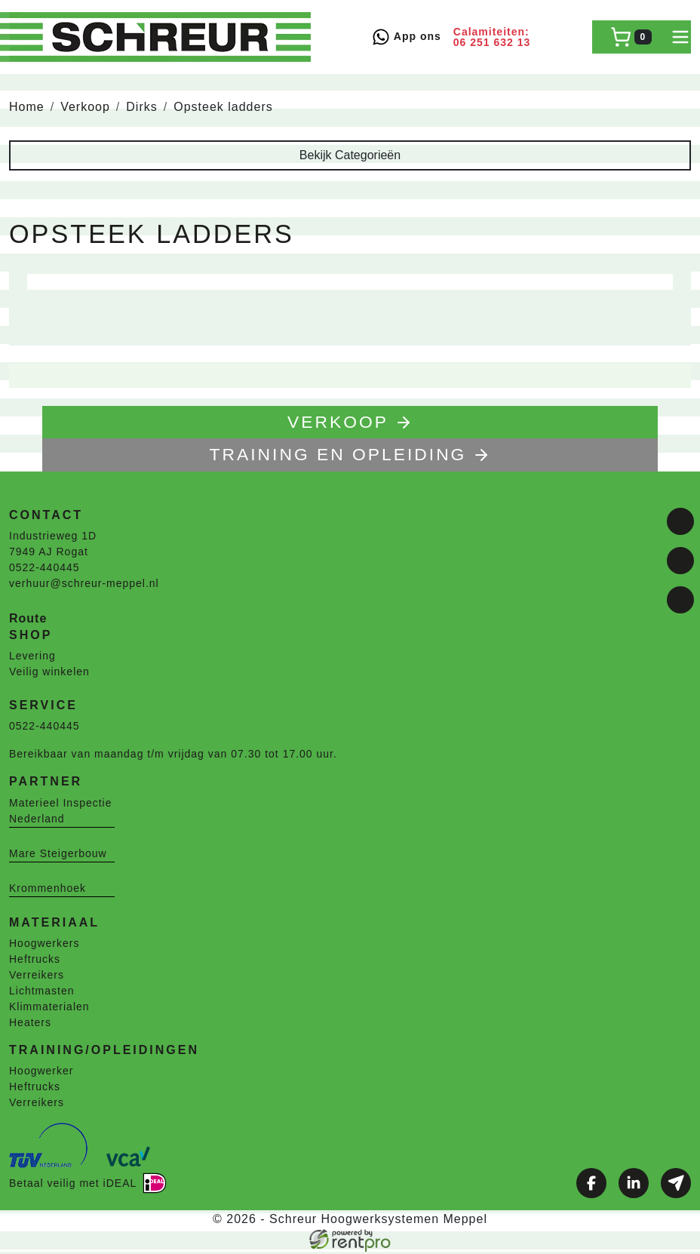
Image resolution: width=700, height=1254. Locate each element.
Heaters (30, 1025)
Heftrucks (34, 961)
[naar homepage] (160, 37)
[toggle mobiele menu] (680, 37)
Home (27, 106)
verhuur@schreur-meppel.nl (84, 585)
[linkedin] (680, 560)
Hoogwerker (41, 1073)
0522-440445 (44, 570)
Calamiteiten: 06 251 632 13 (492, 37)
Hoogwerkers (44, 945)
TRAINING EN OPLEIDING (350, 456)
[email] (680, 599)
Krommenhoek (47, 890)
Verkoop (85, 106)
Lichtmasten (41, 993)
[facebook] (680, 521)
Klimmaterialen (49, 1009)
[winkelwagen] (631, 37)
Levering (32, 658)
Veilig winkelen (49, 674)
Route (28, 620)
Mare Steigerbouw (58, 855)
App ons (406, 37)
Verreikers (36, 977)
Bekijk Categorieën (350, 155)
